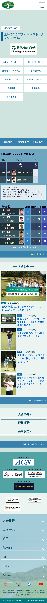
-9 (27, 226)
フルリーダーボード (11, 62)
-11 (27, 212)
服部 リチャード (24, 172)
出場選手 (36, 88)
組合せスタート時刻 (11, 70)
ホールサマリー (11, 79)
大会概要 (8, 142)
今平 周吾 (9, 228)
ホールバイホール (36, 62)
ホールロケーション (36, 79)
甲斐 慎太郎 (9, 236)
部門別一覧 (36, 70)
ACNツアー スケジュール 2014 (33, 444)
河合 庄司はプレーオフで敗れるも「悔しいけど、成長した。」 (31, 358)
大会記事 (11, 88)
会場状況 (37, 142)
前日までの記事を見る (36, 400)
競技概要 (22, 142)
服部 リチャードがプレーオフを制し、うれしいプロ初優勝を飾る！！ (31, 322)
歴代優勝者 (11, 97)
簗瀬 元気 (9, 243)
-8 (27, 241)
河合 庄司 (22, 180)
